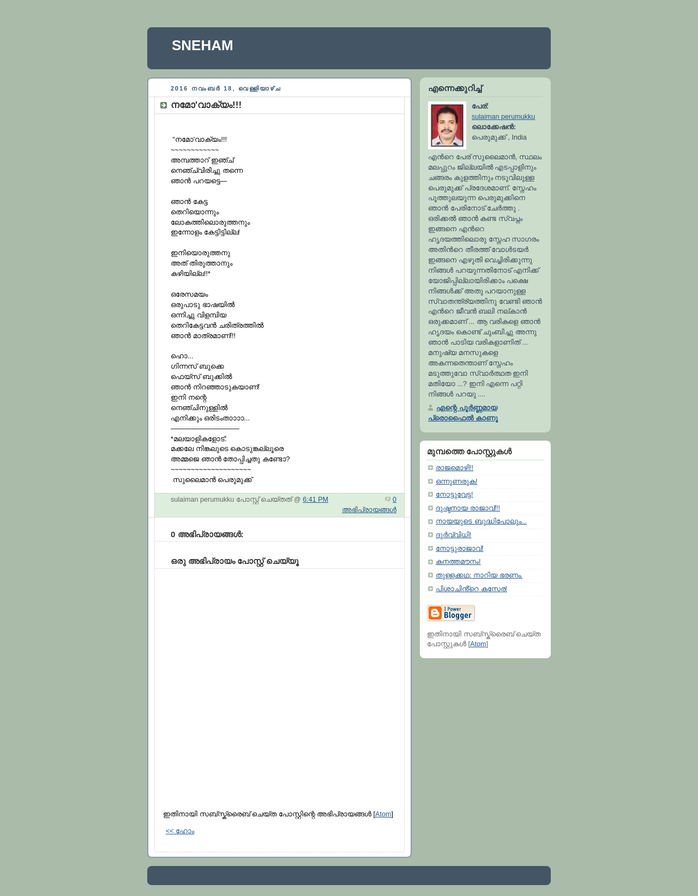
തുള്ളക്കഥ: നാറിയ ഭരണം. (479, 575)
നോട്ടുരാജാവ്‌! (460, 548)
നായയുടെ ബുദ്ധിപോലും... (481, 521)
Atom (383, 814)
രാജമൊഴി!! (454, 468)
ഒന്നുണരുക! (457, 481)
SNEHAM (202, 45)
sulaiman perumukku (503, 117)
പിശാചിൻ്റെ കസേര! (471, 589)
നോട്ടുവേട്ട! (454, 494)
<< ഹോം (180, 831)
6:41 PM (315, 499)
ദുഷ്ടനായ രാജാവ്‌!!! (468, 508)
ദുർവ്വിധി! (454, 535)
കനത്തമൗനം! (458, 562)
